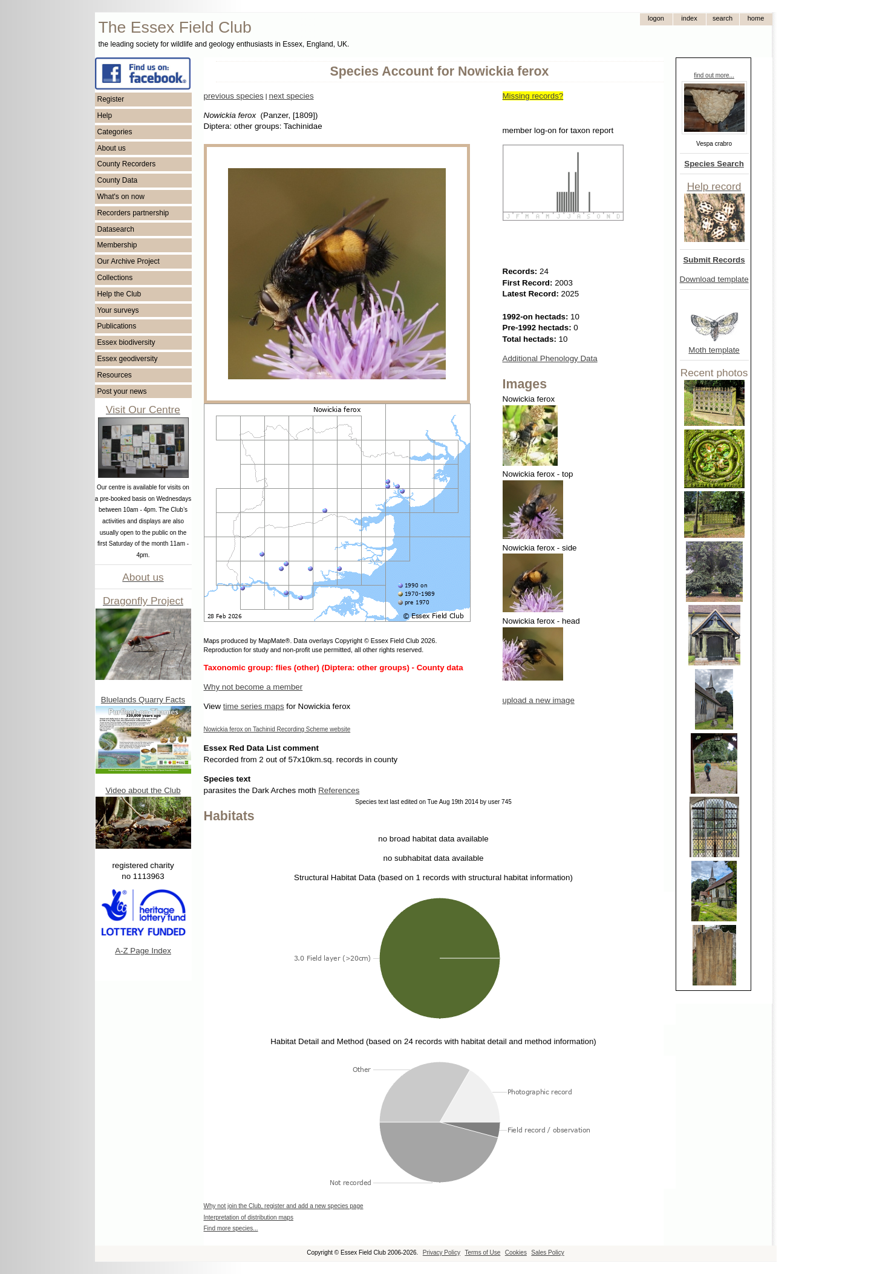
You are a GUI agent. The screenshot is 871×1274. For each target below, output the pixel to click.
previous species (234, 95)
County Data (117, 180)
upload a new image (539, 700)
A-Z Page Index (143, 950)
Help (105, 115)
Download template (714, 279)
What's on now (121, 196)
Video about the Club (142, 790)
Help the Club (119, 294)
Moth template (713, 349)
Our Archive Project (128, 261)
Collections (115, 277)
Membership (117, 245)
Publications (117, 326)
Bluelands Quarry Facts (143, 699)
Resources (114, 375)
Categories (114, 132)
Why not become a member (253, 686)
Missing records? (533, 95)
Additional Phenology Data (550, 358)
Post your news (122, 391)
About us (111, 148)
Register (111, 99)
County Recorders (126, 164)
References (338, 790)
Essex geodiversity (127, 358)
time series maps (253, 706)
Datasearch (115, 229)
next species (291, 95)
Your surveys (118, 310)
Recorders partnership (133, 213)
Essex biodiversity (126, 342)
